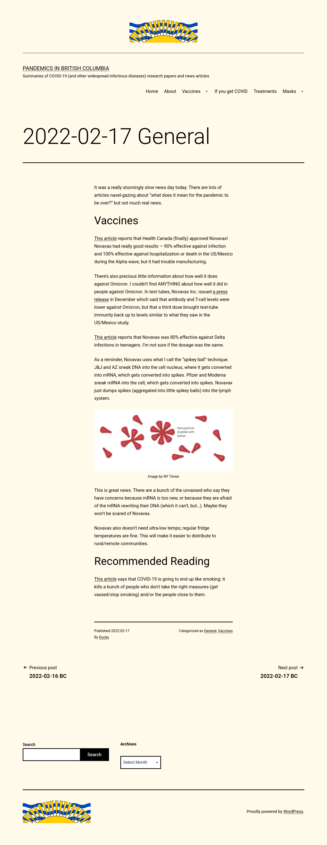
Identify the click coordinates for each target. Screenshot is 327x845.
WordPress (293, 811)
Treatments (265, 91)
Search (29, 744)
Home (152, 91)
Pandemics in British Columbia (66, 68)
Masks (289, 91)
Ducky (104, 637)
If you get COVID (231, 91)
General (210, 631)
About (170, 91)
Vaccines (191, 91)
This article (105, 238)
